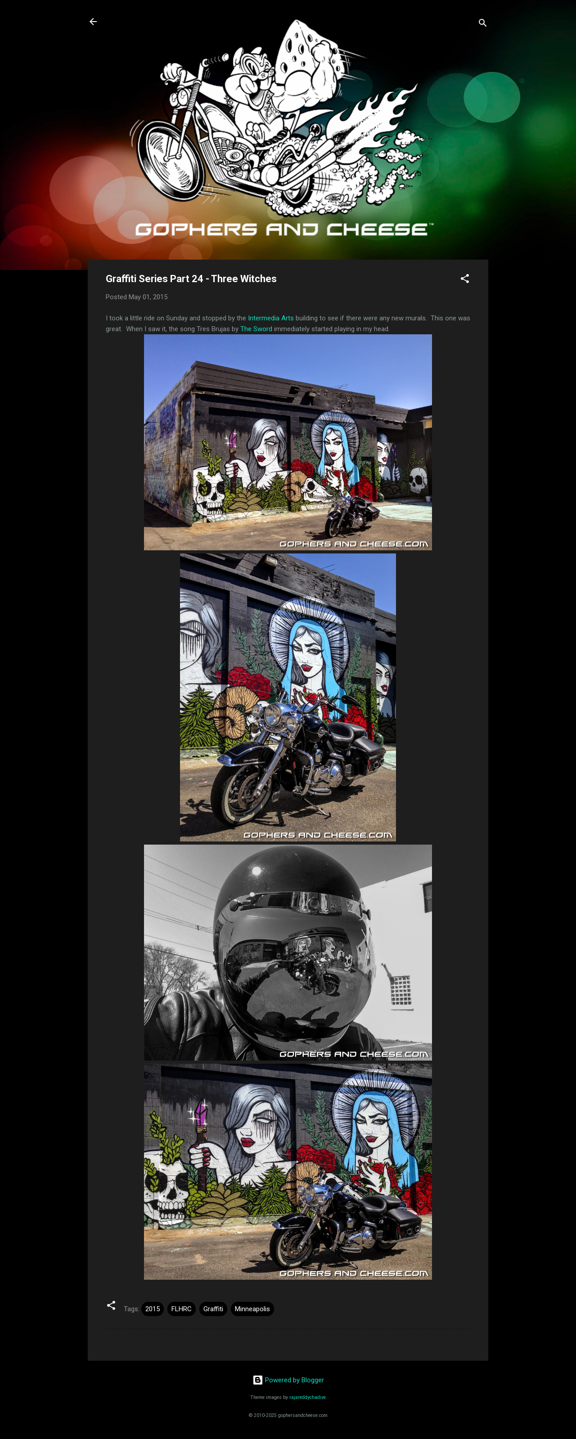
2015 (152, 1309)
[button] (464, 280)
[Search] (482, 24)
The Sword (256, 329)
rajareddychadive (307, 1397)
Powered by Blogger (288, 1380)
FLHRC (181, 1309)
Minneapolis (252, 1309)
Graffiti (213, 1309)
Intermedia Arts (271, 318)
